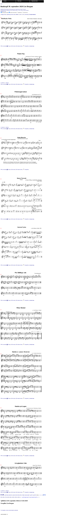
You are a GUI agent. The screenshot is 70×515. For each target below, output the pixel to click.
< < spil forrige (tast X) (25, 497)
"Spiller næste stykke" (26, 495)
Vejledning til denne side (11, 14)
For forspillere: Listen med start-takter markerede (9, 510)
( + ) (40, 495)
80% (8, 497)
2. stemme (2, 82)
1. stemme (7, 82)
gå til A (31, 495)
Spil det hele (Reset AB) (17, 495)
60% (3, 497)
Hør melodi (3, 46)
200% (19, 497)
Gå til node (13, 46)
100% (13, 497)
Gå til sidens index (19, 46)
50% (1, 497)
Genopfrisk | (26, 169)
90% (10, 497)
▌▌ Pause (8, 46)
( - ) (41, 495)
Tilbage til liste (3, 14)
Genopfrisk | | (26, 46)
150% (16, 497)
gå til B (35, 495)
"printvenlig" (26, 14)
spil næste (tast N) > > (34, 497)
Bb (20, 14)
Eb (23, 14)
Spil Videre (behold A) (8, 495)
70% (6, 497)
